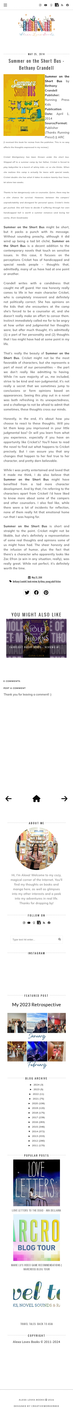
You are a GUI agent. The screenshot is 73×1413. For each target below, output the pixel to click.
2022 (36, 1094)
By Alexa (41, 581)
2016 (35, 1122)
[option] (36, 638)
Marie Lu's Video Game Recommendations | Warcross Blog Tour (36, 1267)
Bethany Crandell (20, 581)
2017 (35, 1117)
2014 (35, 1131)
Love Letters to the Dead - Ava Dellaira (36, 1210)
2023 (36, 1089)
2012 (35, 1140)
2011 (35, 1145)
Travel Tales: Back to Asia (36, 1324)
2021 (36, 1098)
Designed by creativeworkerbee (36, 1406)
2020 (35, 1103)
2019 (35, 1108)
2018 (35, 1112)
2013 (35, 1136)
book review (32, 581)
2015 (35, 1126)
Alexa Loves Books (32, 1400)
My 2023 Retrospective (36, 1004)
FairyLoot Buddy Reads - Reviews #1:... (36, 647)
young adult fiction (53, 581)
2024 (36, 1084)
